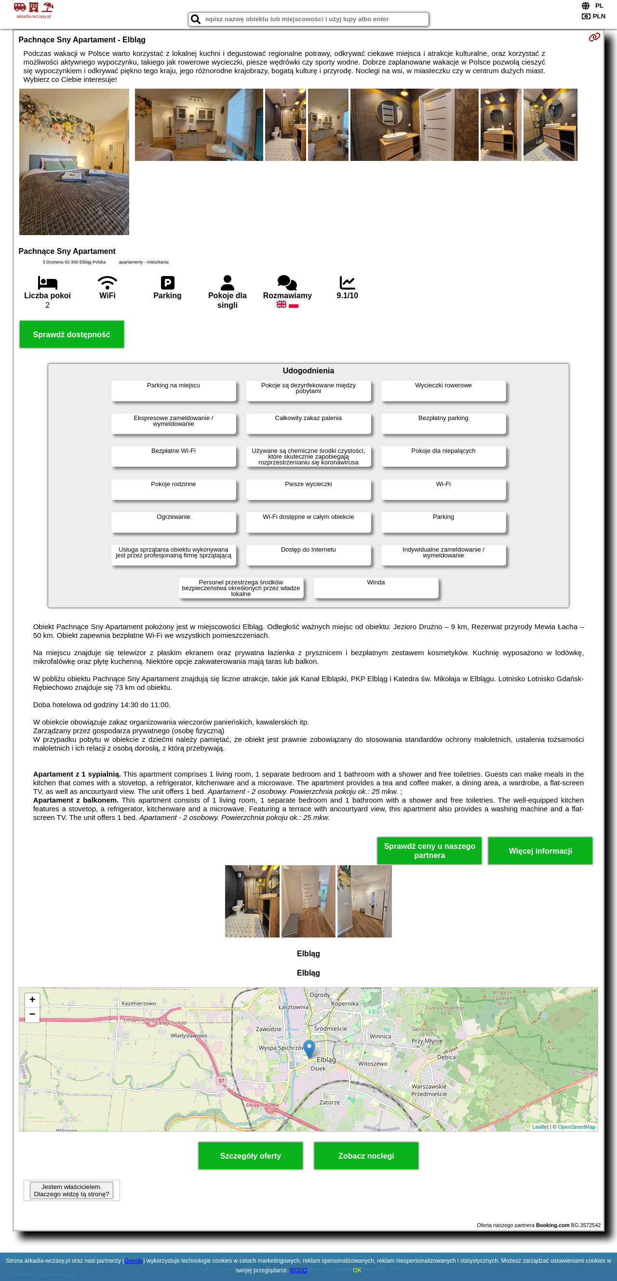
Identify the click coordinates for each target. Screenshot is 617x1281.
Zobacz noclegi (366, 1156)
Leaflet (541, 1127)
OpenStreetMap (577, 1127)
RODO (299, 1270)
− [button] (32, 1015)
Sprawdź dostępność (71, 334)
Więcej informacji (540, 851)
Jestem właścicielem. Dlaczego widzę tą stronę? (71, 1190)
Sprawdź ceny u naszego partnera (429, 850)
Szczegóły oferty (250, 1156)
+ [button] (32, 1000)
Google (133, 1260)
